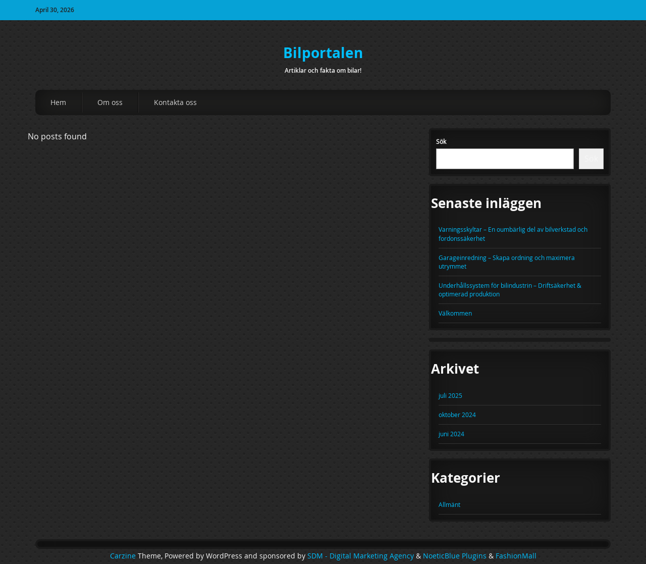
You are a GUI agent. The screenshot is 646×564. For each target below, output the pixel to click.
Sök (441, 141)
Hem (58, 102)
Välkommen (455, 313)
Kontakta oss (175, 102)
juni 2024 (451, 434)
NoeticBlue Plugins (455, 555)
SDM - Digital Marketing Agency (360, 555)
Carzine (124, 555)
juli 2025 (450, 395)
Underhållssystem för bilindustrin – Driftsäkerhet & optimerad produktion (510, 289)
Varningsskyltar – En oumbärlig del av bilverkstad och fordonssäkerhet (513, 233)
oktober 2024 (457, 415)
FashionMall (516, 555)
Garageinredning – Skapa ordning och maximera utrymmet (507, 261)
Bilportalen (323, 53)
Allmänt (449, 504)
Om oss (110, 102)
